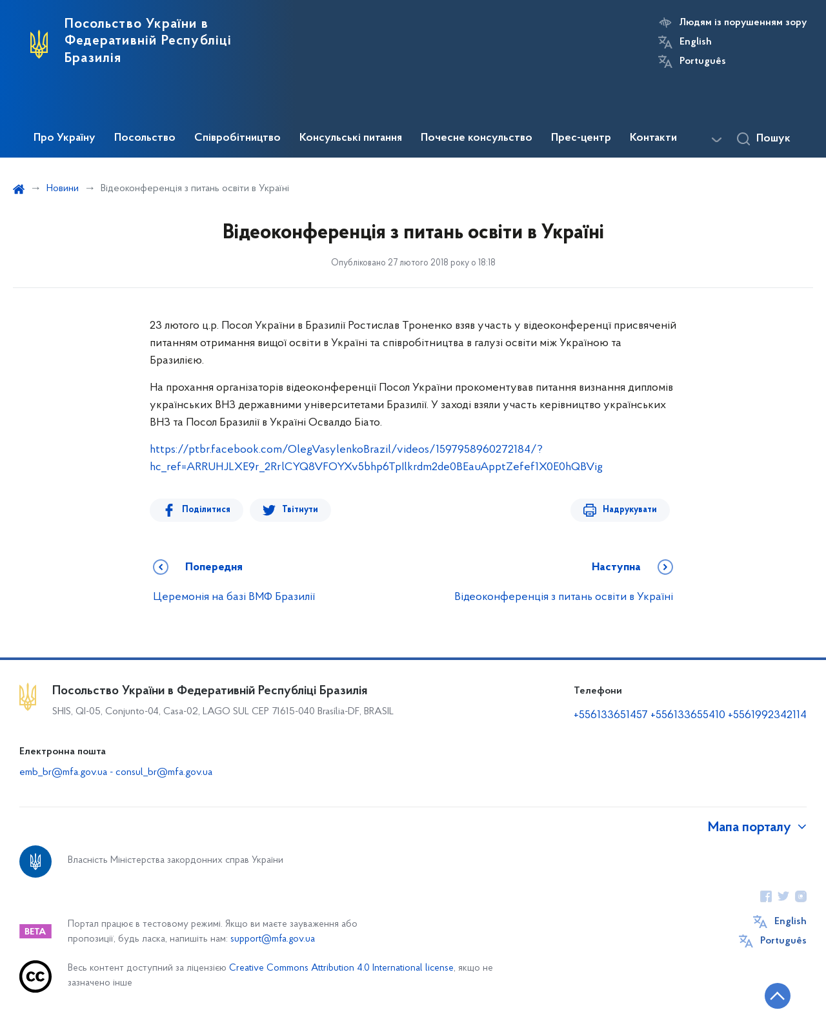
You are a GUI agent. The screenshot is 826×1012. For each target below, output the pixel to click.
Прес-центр (581, 138)
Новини (62, 188)
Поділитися (206, 510)
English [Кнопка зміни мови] (696, 42)
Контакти (653, 138)
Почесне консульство (476, 138)
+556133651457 (611, 715)
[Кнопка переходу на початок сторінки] (778, 996)
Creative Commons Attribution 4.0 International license (341, 968)
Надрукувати (630, 510)
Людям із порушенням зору (743, 22)
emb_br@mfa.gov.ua (63, 772)
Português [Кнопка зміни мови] (703, 61)
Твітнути (300, 510)
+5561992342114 (767, 715)
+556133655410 (687, 715)
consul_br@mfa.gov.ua (164, 772)
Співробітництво (237, 138)
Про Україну (65, 138)
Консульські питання (350, 138)
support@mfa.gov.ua (272, 939)
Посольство (145, 138)
